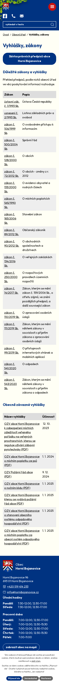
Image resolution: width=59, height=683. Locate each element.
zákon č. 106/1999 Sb (9, 129)
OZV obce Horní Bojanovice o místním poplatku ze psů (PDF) (21, 461)
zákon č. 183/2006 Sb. (10, 218)
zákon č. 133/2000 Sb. (10, 187)
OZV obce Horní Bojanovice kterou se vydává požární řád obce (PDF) (21, 499)
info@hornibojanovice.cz (23, 592)
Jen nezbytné (30, 678)
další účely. (36, 661)
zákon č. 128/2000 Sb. (10, 160)
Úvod (6, 34)
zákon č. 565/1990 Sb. (10, 203)
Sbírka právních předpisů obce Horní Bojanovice (29, 59)
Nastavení (46, 678)
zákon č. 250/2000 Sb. (10, 277)
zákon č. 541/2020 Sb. (10, 368)
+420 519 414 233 (17, 586)
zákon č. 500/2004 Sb (11, 144)
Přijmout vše (14, 678)
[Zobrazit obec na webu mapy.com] (21, 647)
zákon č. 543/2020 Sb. (10, 384)
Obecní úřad (18, 34)
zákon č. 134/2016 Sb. (9, 261)
